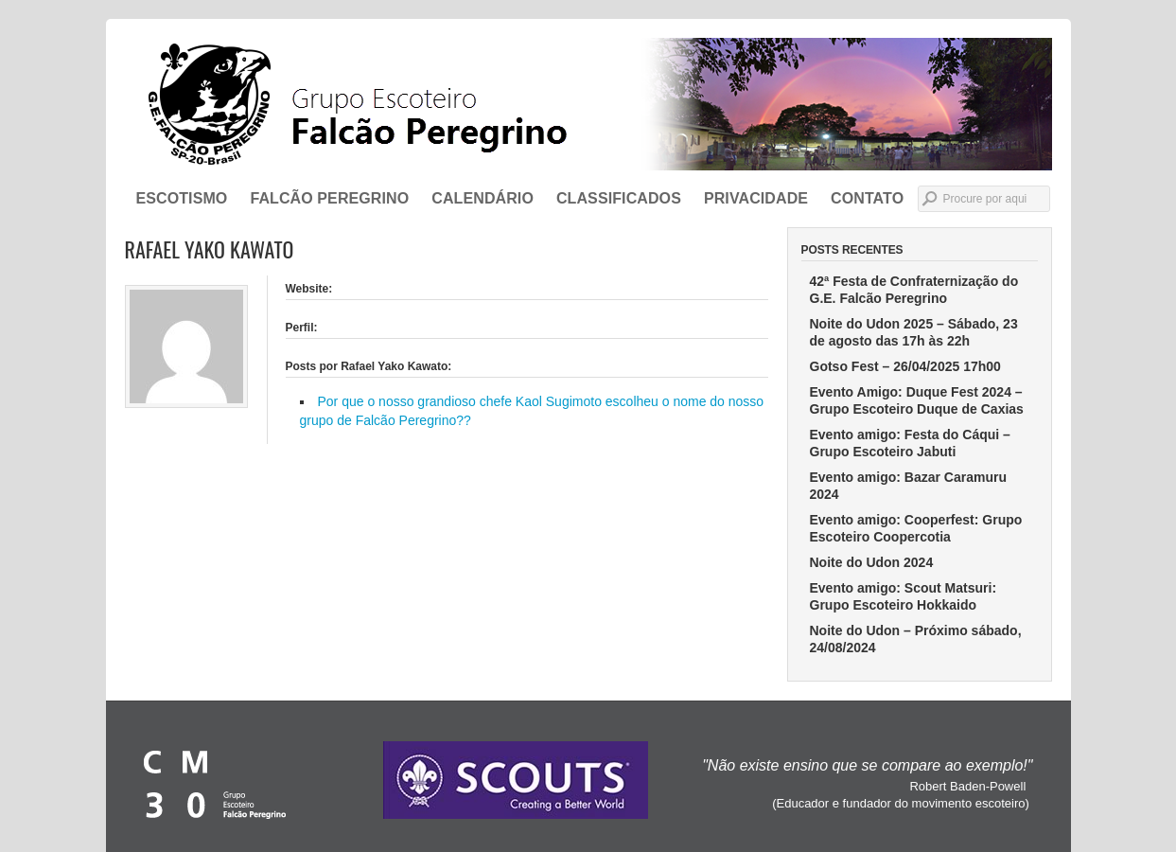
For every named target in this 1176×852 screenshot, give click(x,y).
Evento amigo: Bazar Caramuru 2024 (909, 486)
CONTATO (867, 198)
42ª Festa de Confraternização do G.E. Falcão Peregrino (914, 290)
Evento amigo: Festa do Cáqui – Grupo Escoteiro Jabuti (910, 443)
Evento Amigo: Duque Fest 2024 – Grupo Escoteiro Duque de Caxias (917, 400)
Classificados (618, 198)
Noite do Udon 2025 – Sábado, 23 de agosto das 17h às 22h (914, 332)
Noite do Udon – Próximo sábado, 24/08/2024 (916, 639)
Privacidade (756, 198)
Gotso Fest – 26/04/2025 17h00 (905, 366)
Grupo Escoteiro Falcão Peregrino (588, 104)
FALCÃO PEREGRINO (329, 198)
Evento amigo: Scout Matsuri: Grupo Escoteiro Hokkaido (903, 596)
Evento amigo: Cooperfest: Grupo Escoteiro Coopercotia (916, 528)
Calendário (482, 198)
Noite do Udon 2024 (872, 562)
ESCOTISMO (182, 198)
